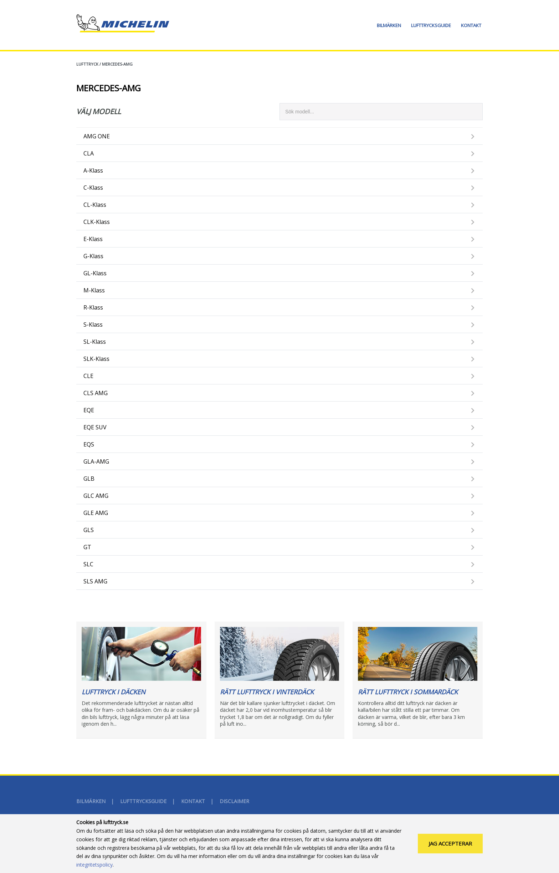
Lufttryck (87, 64)
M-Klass (94, 290)
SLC (88, 564)
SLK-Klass (96, 359)
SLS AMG (95, 581)
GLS (88, 530)
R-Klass (93, 307)
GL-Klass (95, 273)
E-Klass (93, 239)
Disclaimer (234, 801)
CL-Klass (94, 205)
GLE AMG (95, 513)
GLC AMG (95, 496)
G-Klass (93, 256)
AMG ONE (96, 136)
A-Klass (93, 170)
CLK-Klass (96, 222)
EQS (88, 444)
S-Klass (93, 324)
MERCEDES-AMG (117, 64)
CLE (88, 376)
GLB (88, 479)
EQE (88, 410)
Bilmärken (389, 25)
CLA (88, 153)
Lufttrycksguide (431, 25)
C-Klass (93, 188)
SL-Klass (94, 342)
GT (87, 547)
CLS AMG (95, 393)
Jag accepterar (450, 845)
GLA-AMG (96, 461)
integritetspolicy (94, 866)
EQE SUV (95, 427)
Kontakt (471, 25)
